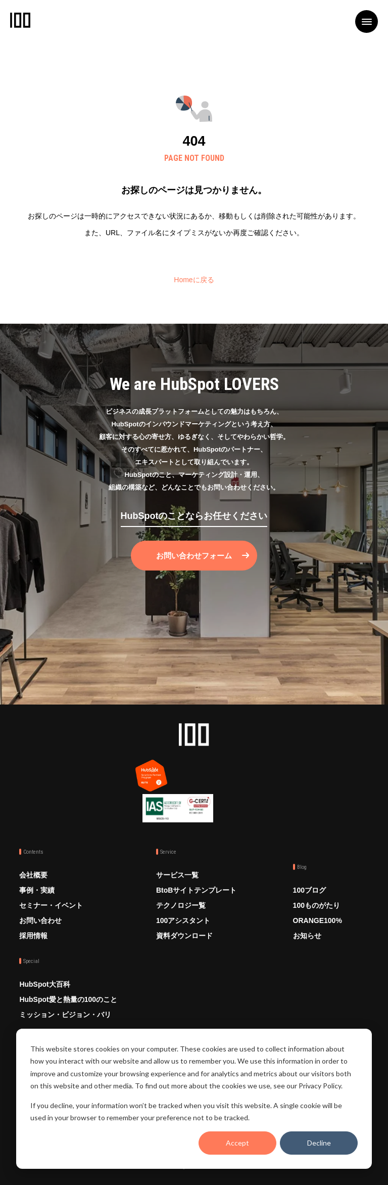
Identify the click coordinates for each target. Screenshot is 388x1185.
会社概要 (33, 875)
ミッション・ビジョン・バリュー (65, 1022)
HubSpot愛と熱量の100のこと (68, 999)
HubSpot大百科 (44, 984)
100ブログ (309, 890)
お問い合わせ (40, 920)
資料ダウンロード (184, 936)
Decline (319, 1142)
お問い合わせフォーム (194, 555)
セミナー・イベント (51, 905)
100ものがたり (316, 905)
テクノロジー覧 (181, 905)
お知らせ (307, 936)
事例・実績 (37, 890)
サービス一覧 (177, 875)
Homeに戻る (194, 280)
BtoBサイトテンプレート (196, 890)
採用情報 (33, 936)
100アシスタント (183, 920)
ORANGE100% (317, 920)
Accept (237, 1142)
